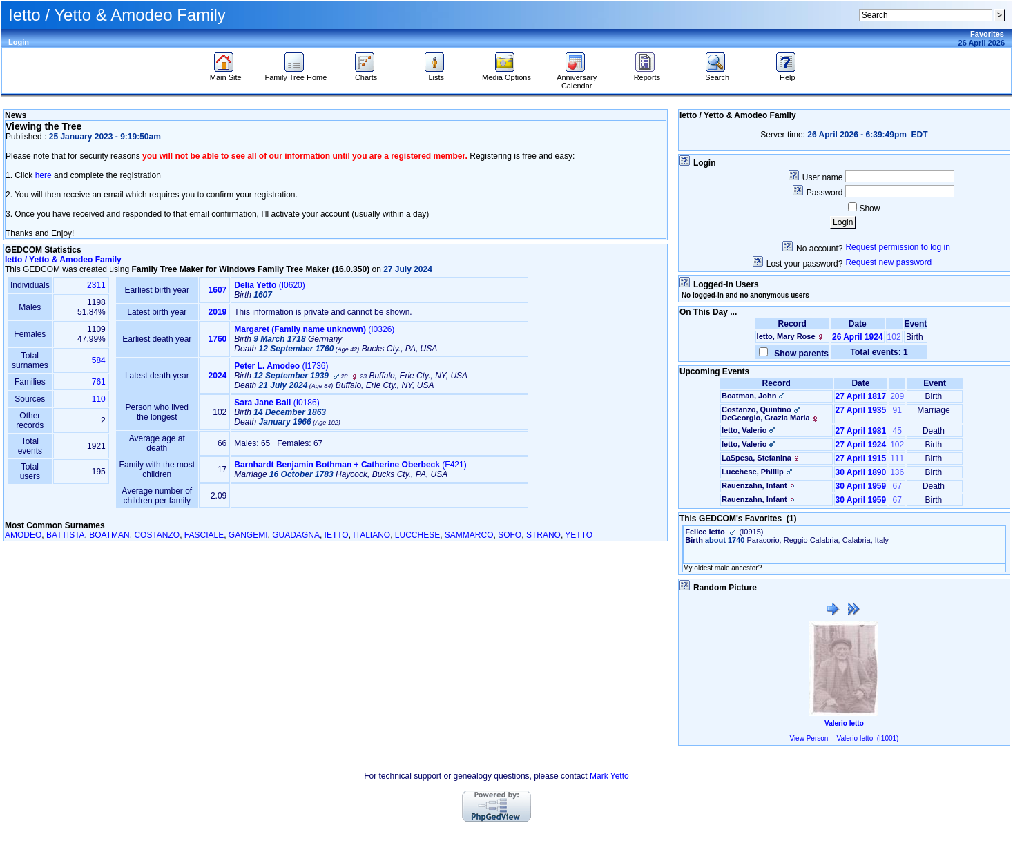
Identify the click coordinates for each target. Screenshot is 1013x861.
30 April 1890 (861, 472)
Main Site (226, 73)
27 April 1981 (861, 431)
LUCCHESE (417, 535)
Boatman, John (749, 395)
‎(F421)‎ (350, 465)
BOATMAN (109, 535)
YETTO (578, 535)
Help (787, 73)
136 (897, 472)
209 (897, 396)
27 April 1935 (861, 410)
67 (897, 486)
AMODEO (23, 535)
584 (99, 360)
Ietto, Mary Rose (786, 336)
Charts (366, 73)
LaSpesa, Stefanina (756, 458)
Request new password (888, 262)
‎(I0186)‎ (276, 402)
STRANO (543, 535)
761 (99, 382)
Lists (436, 73)
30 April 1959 (861, 486)
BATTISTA (65, 535)
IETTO (337, 535)
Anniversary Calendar (577, 78)
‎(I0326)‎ (314, 329)
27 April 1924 (861, 444)
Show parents (799, 353)
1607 (218, 290)
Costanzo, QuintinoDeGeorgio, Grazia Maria (771, 413)
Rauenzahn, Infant (754, 485)
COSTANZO (157, 535)
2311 (96, 285)
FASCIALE (204, 535)
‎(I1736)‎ (281, 366)
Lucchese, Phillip (753, 471)
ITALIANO (371, 535)
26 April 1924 (857, 337)
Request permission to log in (897, 247)
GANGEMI (248, 535)
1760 (218, 339)
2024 (218, 375)
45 (897, 431)
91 (897, 410)
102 (894, 337)
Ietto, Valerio (744, 430)
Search (717, 73)
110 (99, 399)
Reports (647, 73)
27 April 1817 (861, 396)
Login (18, 42)
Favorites (987, 34)
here (43, 175)
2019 (218, 312)
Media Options (506, 73)
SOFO (509, 535)
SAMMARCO (469, 535)
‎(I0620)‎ (269, 285)
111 (897, 458)
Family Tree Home (295, 73)
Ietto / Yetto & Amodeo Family (63, 259)
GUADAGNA (296, 535)
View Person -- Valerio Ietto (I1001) (843, 738)
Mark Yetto (609, 776)
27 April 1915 (861, 458)
